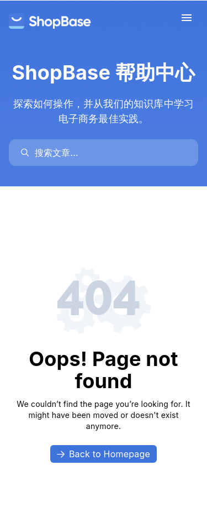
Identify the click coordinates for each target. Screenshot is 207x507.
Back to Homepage (103, 453)
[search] (108, 152)
